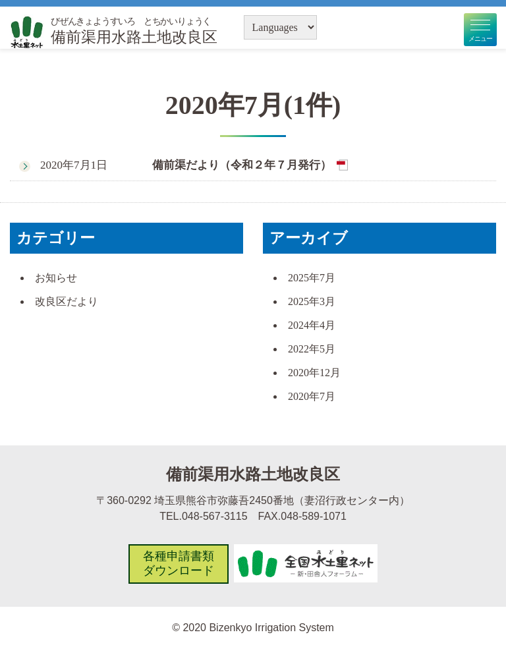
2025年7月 (311, 277)
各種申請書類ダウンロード (177, 563)
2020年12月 (314, 372)
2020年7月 (311, 396)
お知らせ (56, 277)
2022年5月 (311, 348)
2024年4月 (311, 325)
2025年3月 (311, 301)
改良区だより (66, 301)
